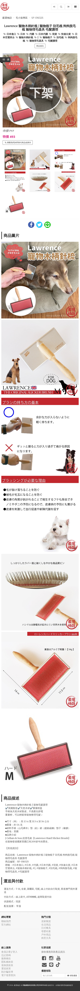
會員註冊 (6, 951)
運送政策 (6, 968)
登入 (15, 951)
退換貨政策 (7, 965)
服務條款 (6, 958)
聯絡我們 (6, 921)
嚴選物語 (7, 17)
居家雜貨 (46, 921)
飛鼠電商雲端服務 (63, 985)
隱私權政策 (7, 961)
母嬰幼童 (46, 931)
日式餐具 (46, 927)
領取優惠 (72, 975)
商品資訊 (40, 46)
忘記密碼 (6, 955)
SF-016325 (37, 17)
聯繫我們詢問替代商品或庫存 (18, 142)
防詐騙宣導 (7, 971)
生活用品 (46, 924)
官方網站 (6, 924)
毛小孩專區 (22, 17)
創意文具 (46, 937)
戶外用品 (46, 934)
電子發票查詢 (8, 975)
